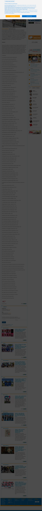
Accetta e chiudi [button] (29, 16)
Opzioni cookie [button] (12, 16)
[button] (10, 1)
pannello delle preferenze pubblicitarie (9, 13)
